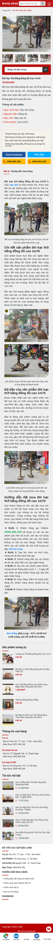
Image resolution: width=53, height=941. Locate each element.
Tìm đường (6, 936)
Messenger (36, 936)
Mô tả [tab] (6, 171)
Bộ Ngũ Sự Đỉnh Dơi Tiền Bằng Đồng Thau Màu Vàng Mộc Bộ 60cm (31, 716)
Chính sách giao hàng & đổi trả (17, 883)
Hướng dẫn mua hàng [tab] (22, 171)
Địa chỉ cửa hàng (11, 892)
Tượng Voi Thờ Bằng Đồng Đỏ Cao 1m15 (33, 654)
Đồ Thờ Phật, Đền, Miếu (22, 10)
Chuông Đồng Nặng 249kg (26, 700)
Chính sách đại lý (11, 887)
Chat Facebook (14, 155)
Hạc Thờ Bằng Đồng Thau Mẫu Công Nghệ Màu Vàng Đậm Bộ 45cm (31, 685)
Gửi (45, 69)
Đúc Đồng (12, 633)
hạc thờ (14, 185)
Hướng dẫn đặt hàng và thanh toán (19, 879)
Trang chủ (6, 10)
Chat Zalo (16, 936)
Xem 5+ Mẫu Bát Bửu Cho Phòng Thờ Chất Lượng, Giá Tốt (31, 821)
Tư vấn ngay (47, 936)
